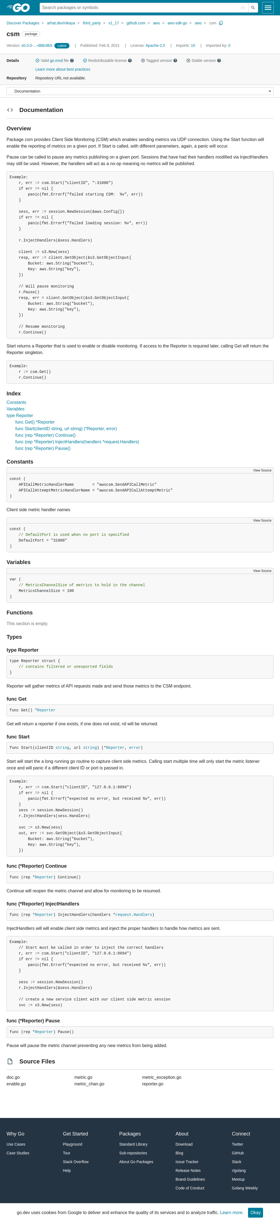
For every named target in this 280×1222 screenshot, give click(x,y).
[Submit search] (253, 8)
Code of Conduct (190, 1188)
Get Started (75, 1134)
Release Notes (188, 1170)
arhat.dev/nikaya (61, 23)
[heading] (23, 7)
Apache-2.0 (155, 45)
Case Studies (18, 1153)
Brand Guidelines (190, 1179)
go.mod (56, 60)
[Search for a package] (144, 8)
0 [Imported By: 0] (218, 45)
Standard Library (133, 1144)
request (123, 915)
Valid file (54, 60)
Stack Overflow (76, 1162)
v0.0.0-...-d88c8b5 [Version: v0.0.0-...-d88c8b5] (30, 45)
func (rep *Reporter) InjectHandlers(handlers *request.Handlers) (77, 441)
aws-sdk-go (177, 23)
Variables (16, 409)
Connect (241, 1134)
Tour (66, 1153)
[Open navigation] (267, 7)
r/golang (239, 1170)
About (182, 1134)
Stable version (203, 60)
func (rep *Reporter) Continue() (45, 435)
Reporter (46, 710)
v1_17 (114, 23)
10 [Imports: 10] (186, 45)
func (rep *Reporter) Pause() (43, 448)
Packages (130, 1134)
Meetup (238, 1179)
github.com (136, 23)
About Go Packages (136, 1162)
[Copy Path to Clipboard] (220, 23)
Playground (72, 1144)
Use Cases (16, 1144)
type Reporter (20, 415)
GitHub (238, 1153)
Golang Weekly (245, 1188)
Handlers (143, 915)
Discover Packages (23, 23)
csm (212, 23)
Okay (255, 1212)
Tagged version (159, 60)
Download (184, 1144)
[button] (37, 60)
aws (156, 23)
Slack (236, 1162)
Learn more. (232, 1212)
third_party (92, 23)
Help (67, 1170)
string (62, 748)
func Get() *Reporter (35, 422)
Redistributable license (107, 60)
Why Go (15, 1134)
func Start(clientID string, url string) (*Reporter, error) (66, 428)
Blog (179, 1153)
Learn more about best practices (62, 69)
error (135, 748)
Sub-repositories (133, 1153)
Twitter (237, 1144)
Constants (16, 402)
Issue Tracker (187, 1162)
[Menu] (140, 91)
